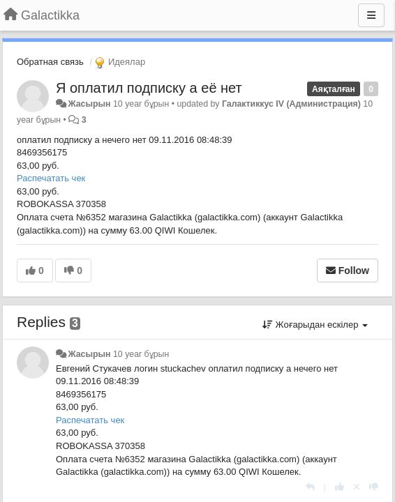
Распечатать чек (51, 178)
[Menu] (371, 15)
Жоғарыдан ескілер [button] (315, 324)
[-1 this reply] (373, 487)
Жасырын (89, 104)
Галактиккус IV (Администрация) (291, 104)
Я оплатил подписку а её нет (149, 88)
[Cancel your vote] (356, 487)
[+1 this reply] (339, 487)
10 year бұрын (141, 354)
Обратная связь (50, 61)
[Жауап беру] (310, 487)
